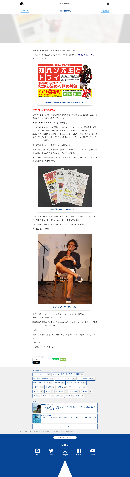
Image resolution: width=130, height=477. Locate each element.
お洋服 (50, 387)
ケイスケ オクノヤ (42, 374)
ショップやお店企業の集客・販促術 (68, 374)
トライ (49, 391)
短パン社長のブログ (42, 383)
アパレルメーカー (77, 387)
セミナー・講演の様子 (43, 379)
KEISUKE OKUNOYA (76, 383)
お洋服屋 (62, 387)
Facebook (59, 383)
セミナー (38, 391)
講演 (59, 396)
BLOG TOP (25, 11)
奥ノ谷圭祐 (61, 391)
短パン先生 (48, 396)
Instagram (65, 455)
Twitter (51, 455)
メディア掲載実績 (86, 379)
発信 (36, 396)
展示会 (87, 391)
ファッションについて (66, 379)
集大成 (79, 396)
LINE (37, 455)
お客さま (38, 387)
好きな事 (75, 391)
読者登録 (106, 11)
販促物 (69, 396)
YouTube (92, 455)
